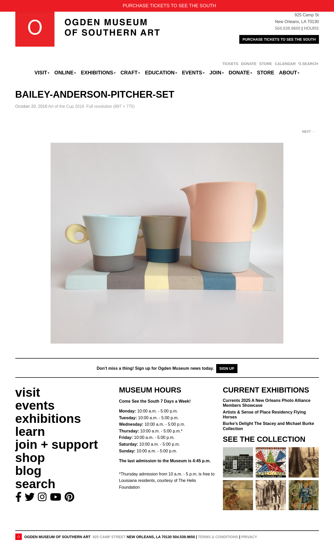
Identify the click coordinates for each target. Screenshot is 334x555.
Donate (240, 72)
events (35, 405)
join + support (56, 444)
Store (265, 72)
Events (193, 72)
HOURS (311, 28)
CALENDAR (285, 64)
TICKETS (230, 64)
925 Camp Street (109, 537)
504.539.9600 (287, 28)
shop (30, 458)
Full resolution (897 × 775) (110, 106)
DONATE (249, 64)
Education (161, 72)
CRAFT (130, 72)
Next (308, 131)
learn (30, 431)
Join (216, 72)
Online (65, 72)
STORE (265, 64)
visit (27, 392)
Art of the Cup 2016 (66, 106)
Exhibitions (98, 72)
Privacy (249, 537)
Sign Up (226, 368)
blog (28, 471)
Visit (42, 72)
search (35, 484)
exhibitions (48, 418)
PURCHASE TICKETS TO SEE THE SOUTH (279, 39)
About (289, 72)
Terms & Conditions (218, 537)
